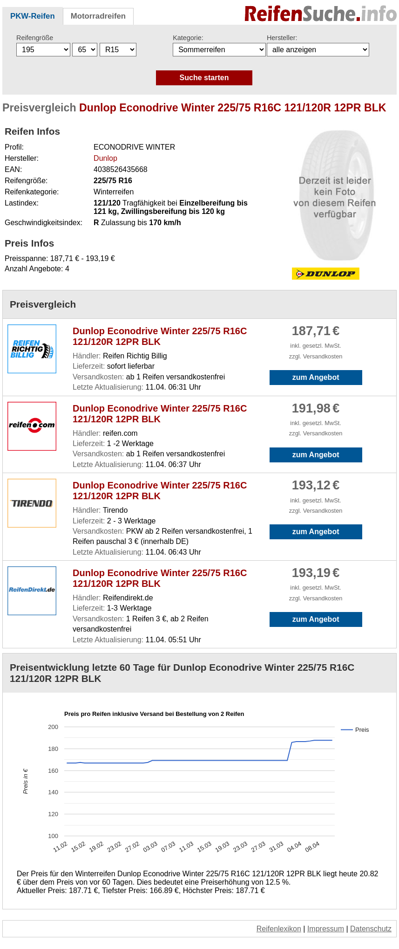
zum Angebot (315, 377)
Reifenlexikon (279, 929)
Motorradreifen (98, 16)
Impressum (325, 929)
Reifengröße (34, 37)
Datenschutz (371, 929)
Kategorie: (188, 37)
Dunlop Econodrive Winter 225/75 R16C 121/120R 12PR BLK (160, 336)
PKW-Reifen (32, 16)
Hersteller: (282, 37)
